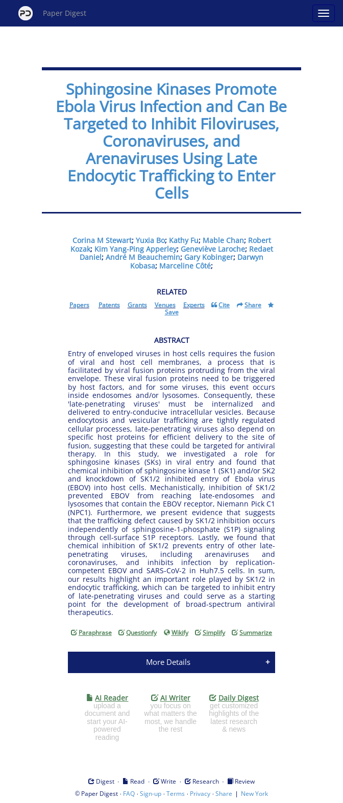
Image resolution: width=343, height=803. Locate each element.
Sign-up (150, 793)
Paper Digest (52, 13)
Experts (194, 305)
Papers (79, 305)
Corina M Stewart (102, 240)
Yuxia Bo (150, 240)
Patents (109, 305)
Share (223, 793)
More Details (168, 662)
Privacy (200, 793)
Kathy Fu (184, 240)
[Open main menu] (323, 13)
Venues (165, 305)
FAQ (129, 793)
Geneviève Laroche (213, 249)
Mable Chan (223, 240)
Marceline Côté (185, 266)
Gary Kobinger (208, 257)
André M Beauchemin (143, 257)
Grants (137, 305)
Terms (175, 793)
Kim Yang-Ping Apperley (135, 249)
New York (254, 793)
